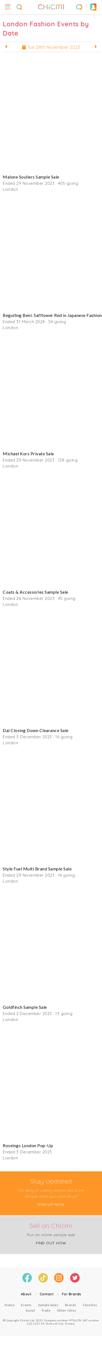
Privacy (70, 1323)
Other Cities (66, 1310)
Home (9, 1305)
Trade (46, 1310)
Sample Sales (48, 1305)
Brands (70, 1305)
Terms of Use (55, 1323)
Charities (90, 1305)
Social (30, 1310)
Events (26, 1305)
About (26, 1294)
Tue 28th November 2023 (51, 47)
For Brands (71, 1294)
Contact (47, 1294)
